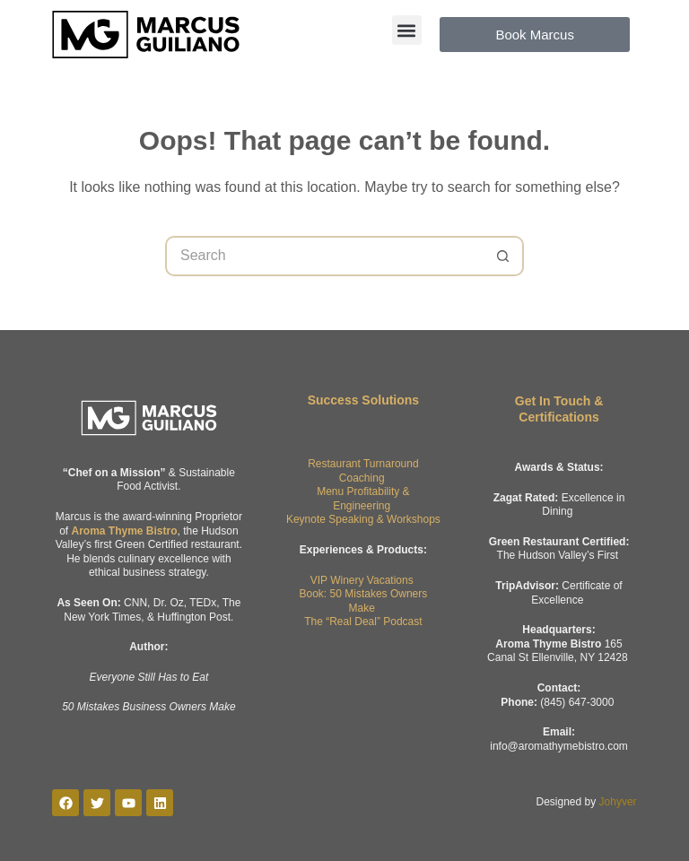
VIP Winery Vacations (362, 580)
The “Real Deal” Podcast (363, 621)
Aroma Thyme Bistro (124, 531)
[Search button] (504, 256)
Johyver (618, 802)
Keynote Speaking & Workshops (363, 519)
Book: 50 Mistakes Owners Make (364, 600)
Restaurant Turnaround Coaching (363, 470)
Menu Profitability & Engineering (363, 498)
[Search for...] (324, 256)
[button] (407, 30)
